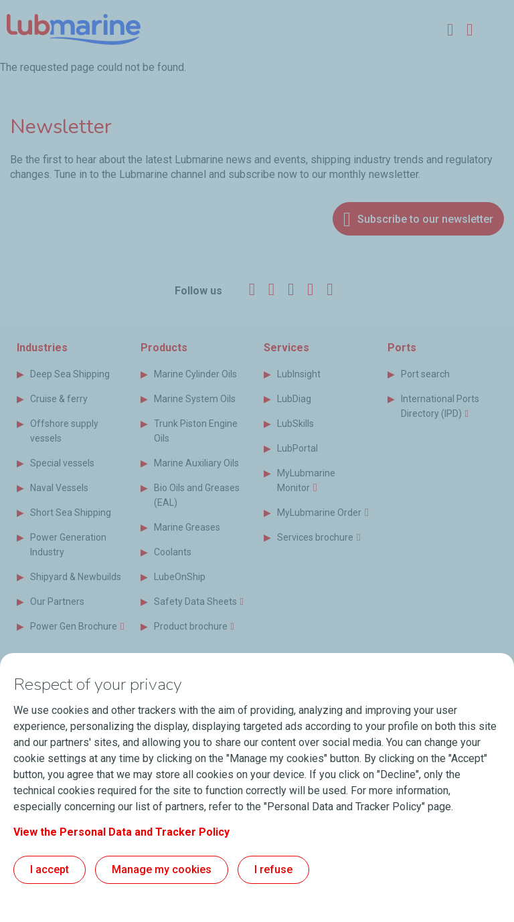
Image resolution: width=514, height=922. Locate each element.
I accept (49, 869)
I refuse (273, 869)
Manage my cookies (161, 869)
